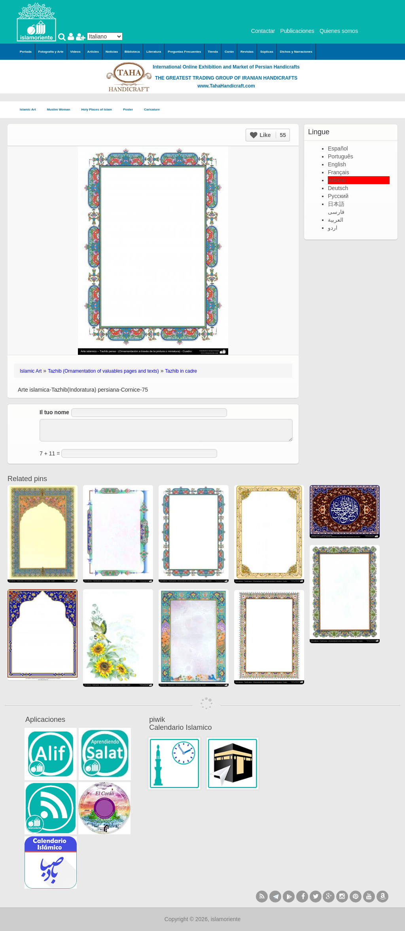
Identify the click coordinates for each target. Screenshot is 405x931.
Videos (75, 51)
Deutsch (338, 188)
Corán (229, 51)
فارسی (336, 212)
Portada (26, 51)
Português (340, 156)
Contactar (263, 31)
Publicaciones (297, 31)
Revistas (247, 51)
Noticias (112, 51)
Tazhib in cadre (181, 371)
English (337, 164)
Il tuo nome (54, 412)
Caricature (152, 109)
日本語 (336, 204)
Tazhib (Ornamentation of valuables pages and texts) (103, 371)
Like (268, 135)
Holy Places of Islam (99, 110)
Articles (93, 51)
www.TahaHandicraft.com (226, 86)
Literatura (153, 51)
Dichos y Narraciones (296, 51)
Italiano (337, 180)
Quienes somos (339, 31)
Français (338, 172)
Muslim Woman (61, 110)
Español (338, 148)
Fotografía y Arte (51, 51)
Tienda (213, 51)
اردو (332, 228)
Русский (338, 196)
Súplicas (266, 51)
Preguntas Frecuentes (184, 51)
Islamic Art (30, 110)
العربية (335, 220)
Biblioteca (132, 51)
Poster (130, 110)
